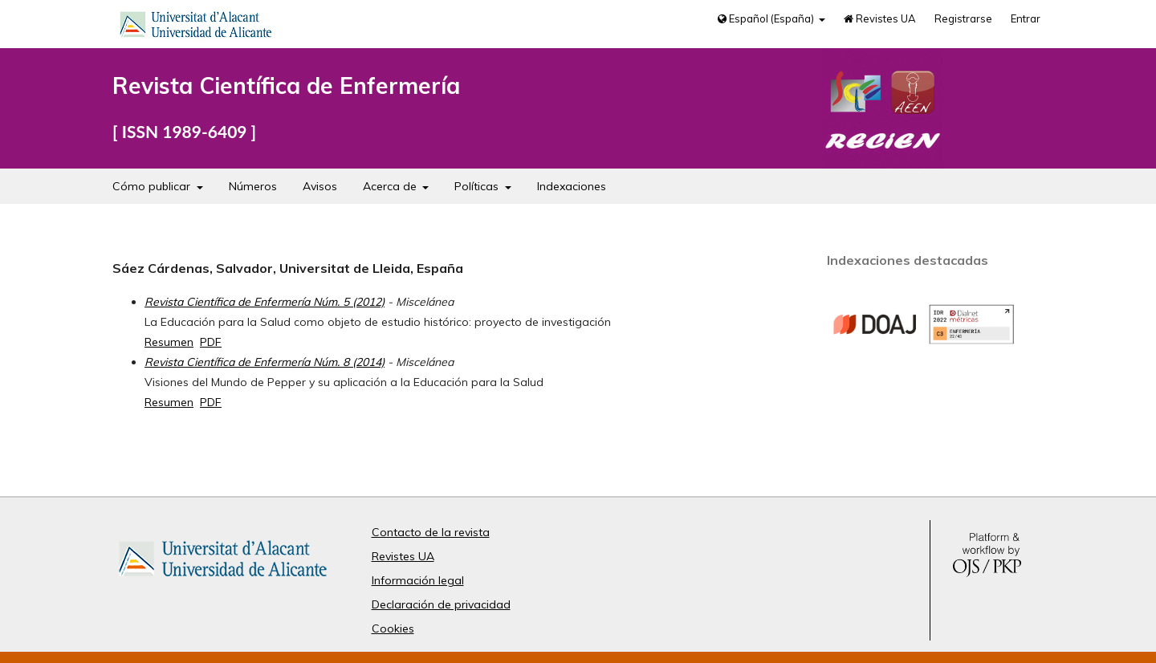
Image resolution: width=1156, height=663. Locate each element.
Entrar (1025, 18)
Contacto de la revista (431, 532)
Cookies (393, 628)
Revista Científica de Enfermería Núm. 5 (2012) (264, 302)
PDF (211, 342)
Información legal (418, 580)
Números (253, 186)
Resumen (168, 342)
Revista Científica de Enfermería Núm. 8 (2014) (264, 362)
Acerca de (391, 186)
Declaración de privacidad (441, 604)
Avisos (320, 186)
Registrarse (963, 18)
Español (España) (767, 18)
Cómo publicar (152, 186)
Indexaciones (571, 186)
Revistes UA (880, 18)
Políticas (478, 186)
